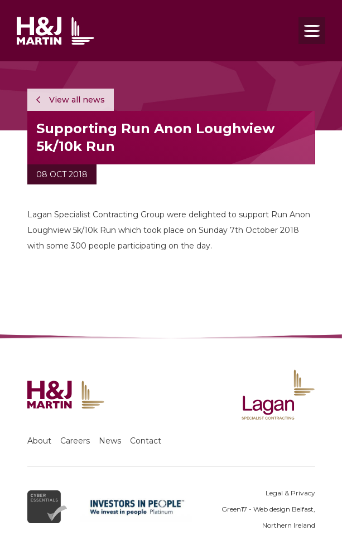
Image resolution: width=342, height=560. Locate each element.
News (110, 441)
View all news (70, 100)
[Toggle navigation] (311, 30)
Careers (75, 441)
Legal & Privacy (290, 493)
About (39, 441)
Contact (145, 441)
